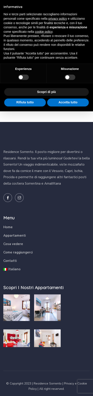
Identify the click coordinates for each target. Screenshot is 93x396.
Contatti (10, 261)
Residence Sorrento (48, 383)
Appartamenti (14, 235)
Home (8, 227)
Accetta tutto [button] (68, 102)
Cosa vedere (13, 244)
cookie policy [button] (43, 31)
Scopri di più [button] (46, 92)
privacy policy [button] (57, 18)
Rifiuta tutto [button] (25, 102)
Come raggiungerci (18, 252)
